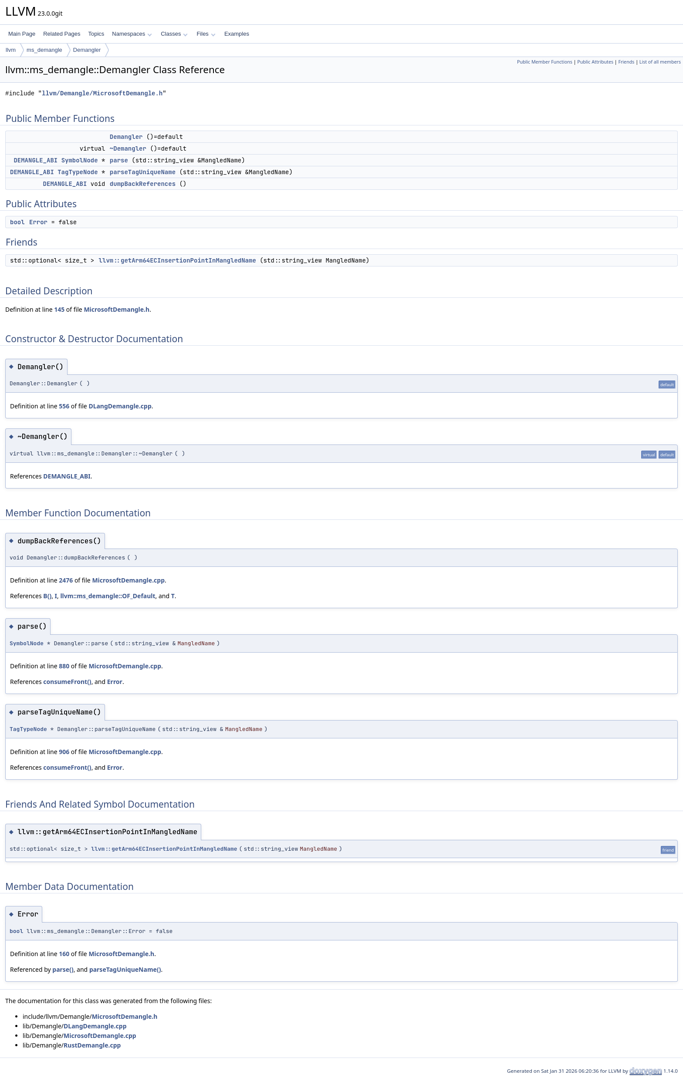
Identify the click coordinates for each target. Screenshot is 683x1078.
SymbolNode (79, 160)
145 (59, 309)
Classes (174, 33)
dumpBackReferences (143, 184)
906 (64, 752)
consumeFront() (67, 681)
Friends (626, 62)
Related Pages (61, 33)
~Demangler (128, 148)
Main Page (21, 33)
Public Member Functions (544, 62)
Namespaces (132, 33)
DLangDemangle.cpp (119, 406)
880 (64, 666)
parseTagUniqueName (143, 172)
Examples (236, 33)
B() (47, 596)
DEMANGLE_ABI (35, 160)
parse (119, 160)
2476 (66, 580)
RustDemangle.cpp (92, 1045)
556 (64, 406)
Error (38, 222)
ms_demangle (44, 50)
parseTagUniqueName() (125, 969)
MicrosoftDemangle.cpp (128, 580)
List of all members (660, 62)
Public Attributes (595, 62)
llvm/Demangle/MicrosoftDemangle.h (102, 93)
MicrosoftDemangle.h (116, 309)
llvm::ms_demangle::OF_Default (107, 596)
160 (64, 954)
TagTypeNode (77, 172)
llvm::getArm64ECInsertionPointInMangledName (177, 260)
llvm (11, 50)
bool (17, 222)
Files (205, 33)
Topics (96, 33)
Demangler (87, 50)
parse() (62, 969)
